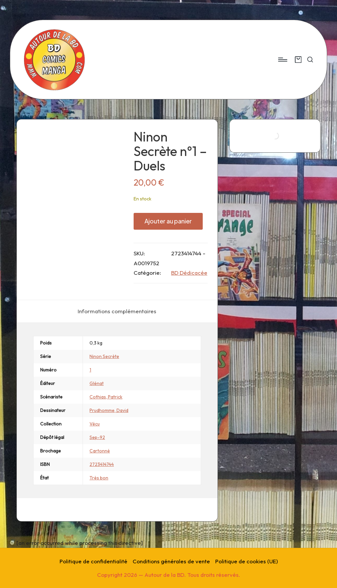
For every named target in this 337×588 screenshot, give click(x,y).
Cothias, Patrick (106, 397)
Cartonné (100, 451)
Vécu (95, 424)
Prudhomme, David (109, 410)
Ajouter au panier (168, 221)
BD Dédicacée (189, 272)
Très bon (99, 478)
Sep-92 (97, 437)
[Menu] (282, 59)
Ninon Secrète (104, 356)
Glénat (97, 383)
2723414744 (102, 464)
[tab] (117, 311)
